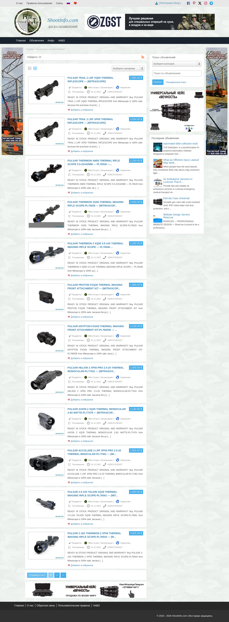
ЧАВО (61, 40)
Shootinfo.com (62, 20)
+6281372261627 (115, 92)
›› (63, 575)
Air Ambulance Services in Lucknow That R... (178, 180)
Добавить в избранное (82, 110)
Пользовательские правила (74, 605)
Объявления (36, 40)
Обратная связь (46, 605)
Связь (59, 3)
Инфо (51, 40)
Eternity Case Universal (176, 198)
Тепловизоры (78, 92)
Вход (176, 3)
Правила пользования (39, 3)
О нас (19, 3)
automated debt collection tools (180, 143)
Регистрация (166, 3)
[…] (98, 105)
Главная (21, 40)
